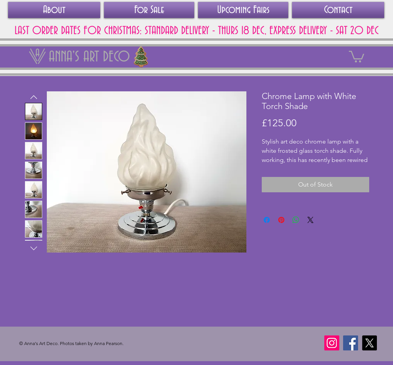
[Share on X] (310, 220)
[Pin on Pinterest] (281, 220)
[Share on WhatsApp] (296, 220)
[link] (356, 56)
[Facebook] (350, 342)
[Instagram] (331, 342)
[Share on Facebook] (266, 220)
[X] (369, 342)
